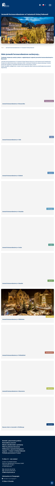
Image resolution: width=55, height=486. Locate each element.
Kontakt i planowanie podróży (11, 441)
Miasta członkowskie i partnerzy (12, 445)
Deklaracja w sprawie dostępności (13, 449)
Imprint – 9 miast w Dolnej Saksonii (13, 451)
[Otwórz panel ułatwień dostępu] (52, 483)
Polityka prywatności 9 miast (11, 453)
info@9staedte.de (10, 472)
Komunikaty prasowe (9, 443)
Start (2, 47)
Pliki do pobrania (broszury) (11, 447)
